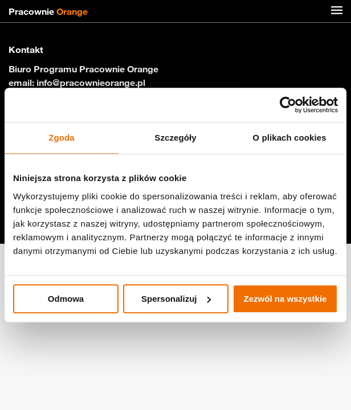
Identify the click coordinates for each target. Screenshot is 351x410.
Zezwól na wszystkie (285, 299)
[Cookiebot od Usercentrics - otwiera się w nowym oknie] (288, 104)
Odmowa (66, 299)
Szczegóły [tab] (175, 137)
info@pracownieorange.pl (90, 82)
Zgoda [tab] (61, 137)
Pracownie (48, 11)
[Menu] (336, 11)
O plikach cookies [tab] (289, 137)
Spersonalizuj (176, 299)
